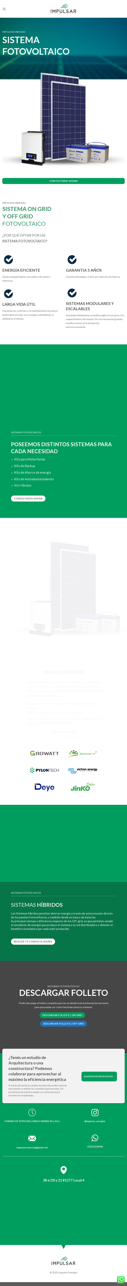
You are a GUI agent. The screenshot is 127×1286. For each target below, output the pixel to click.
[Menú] (4, 9)
